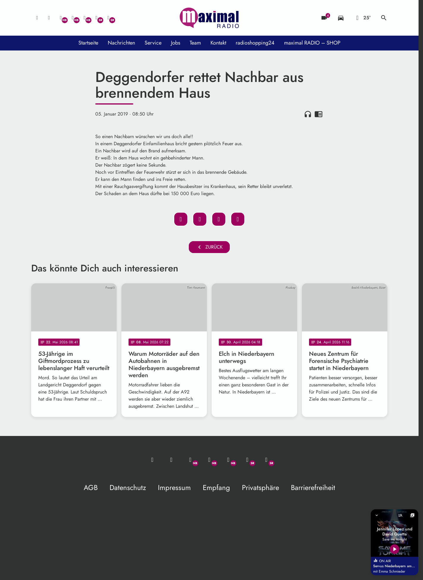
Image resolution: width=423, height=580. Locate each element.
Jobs (175, 43)
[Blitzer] (324, 17)
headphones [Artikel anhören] (308, 114)
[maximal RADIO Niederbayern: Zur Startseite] (209, 18)
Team (195, 43)
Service (153, 43)
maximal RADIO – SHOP (312, 43)
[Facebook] (73, 18)
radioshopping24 (255, 43)
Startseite (88, 43)
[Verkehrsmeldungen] (340, 17)
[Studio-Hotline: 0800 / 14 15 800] (49, 18)
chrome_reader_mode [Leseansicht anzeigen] (318, 114)
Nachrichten (121, 43)
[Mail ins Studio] (37, 18)
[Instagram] (85, 18)
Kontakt (218, 43)
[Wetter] (362, 17)
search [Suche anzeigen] (383, 17)
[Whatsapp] (61, 18)
